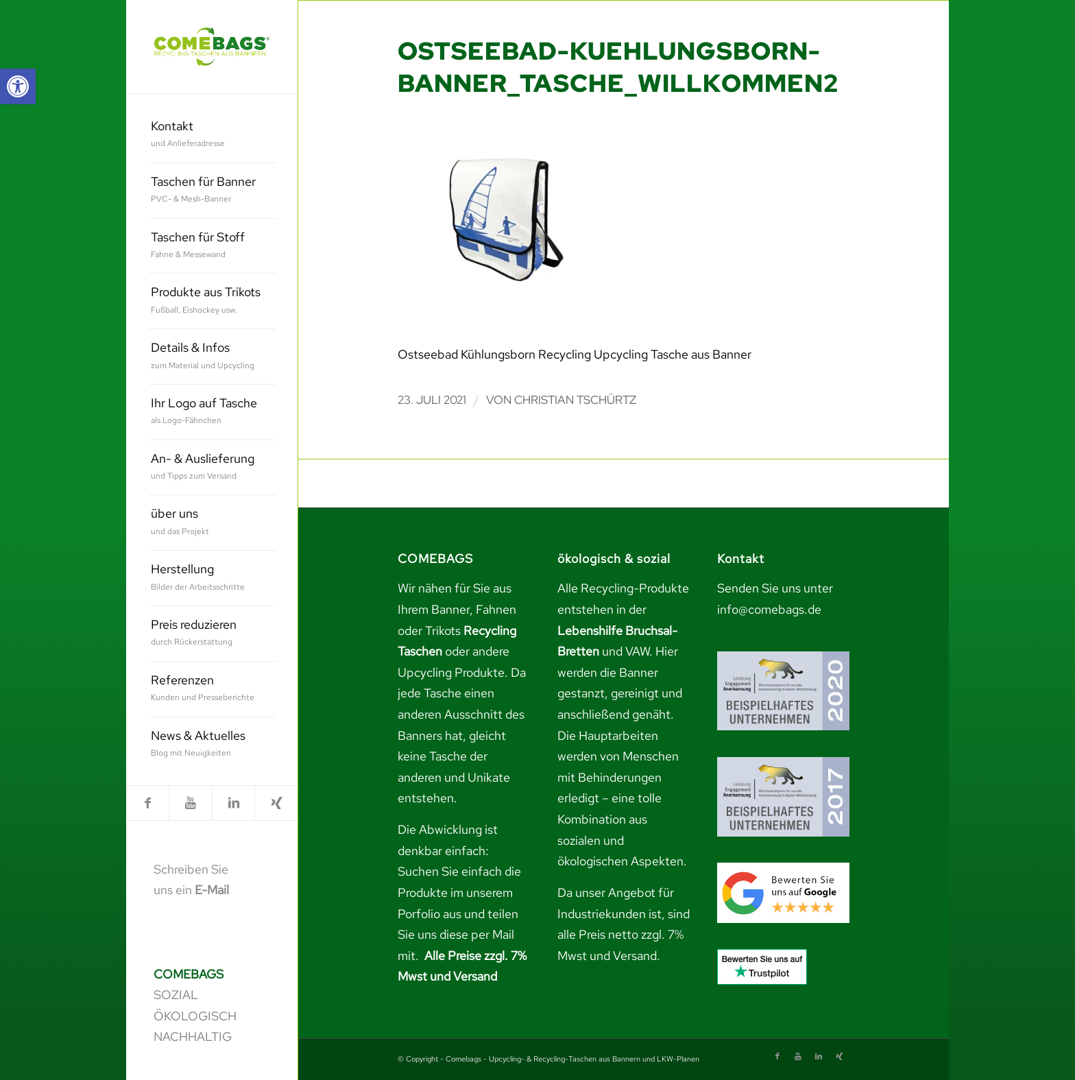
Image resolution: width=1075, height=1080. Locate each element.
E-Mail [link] (212, 890)
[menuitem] (212, 135)
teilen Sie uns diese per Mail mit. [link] (458, 934)
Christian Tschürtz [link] (575, 399)
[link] (18, 86)
